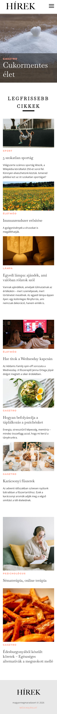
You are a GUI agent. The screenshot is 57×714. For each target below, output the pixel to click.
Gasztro (10, 58)
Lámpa (8, 268)
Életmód (10, 213)
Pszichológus (14, 573)
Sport (8, 150)
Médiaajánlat (28, 707)
